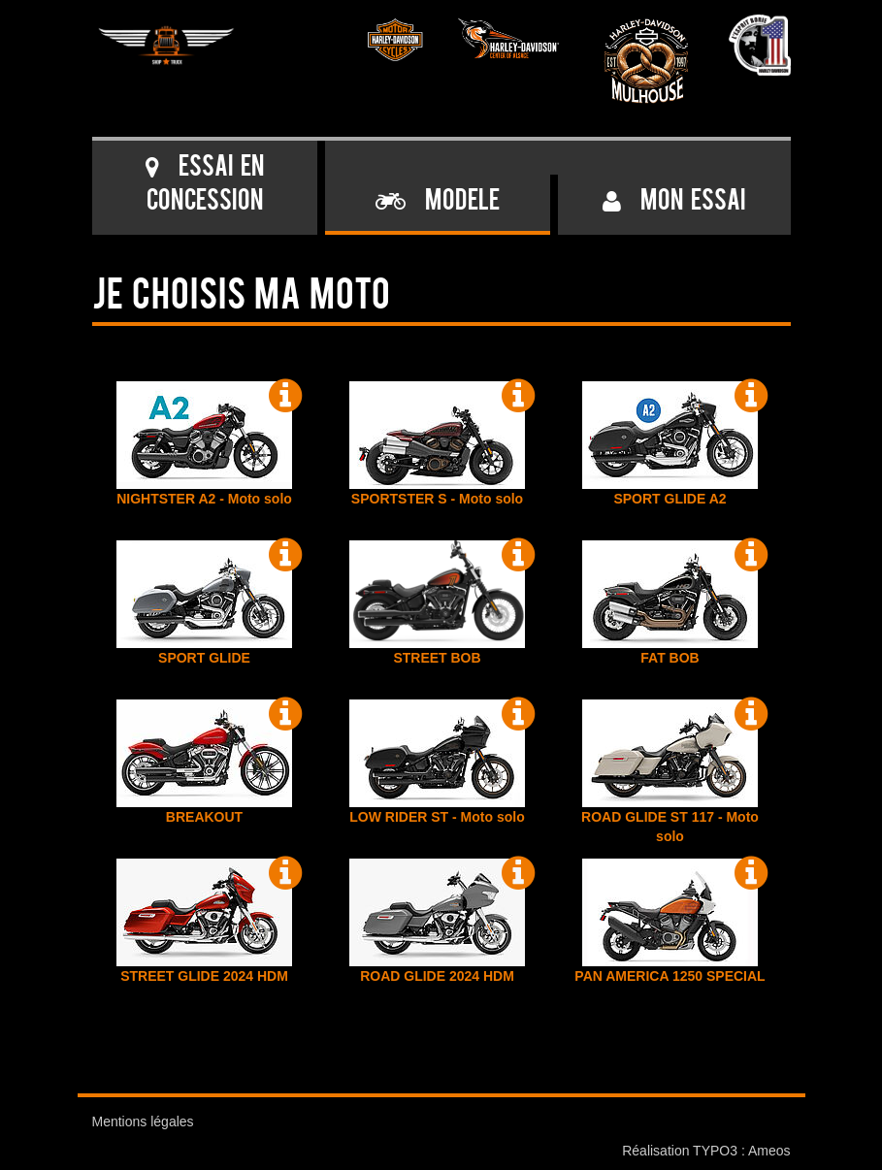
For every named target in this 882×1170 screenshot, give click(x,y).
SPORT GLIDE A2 (670, 443)
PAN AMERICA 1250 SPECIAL (669, 921)
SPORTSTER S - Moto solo (437, 443)
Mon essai (674, 202)
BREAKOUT (204, 762)
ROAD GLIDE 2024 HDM (437, 921)
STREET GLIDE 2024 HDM (204, 921)
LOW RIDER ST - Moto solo (437, 762)
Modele (438, 202)
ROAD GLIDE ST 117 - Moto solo (670, 771)
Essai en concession (205, 184)
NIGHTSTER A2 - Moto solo (204, 443)
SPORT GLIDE (204, 603)
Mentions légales (143, 1121)
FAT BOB (670, 603)
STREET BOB (437, 603)
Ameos (769, 1150)
